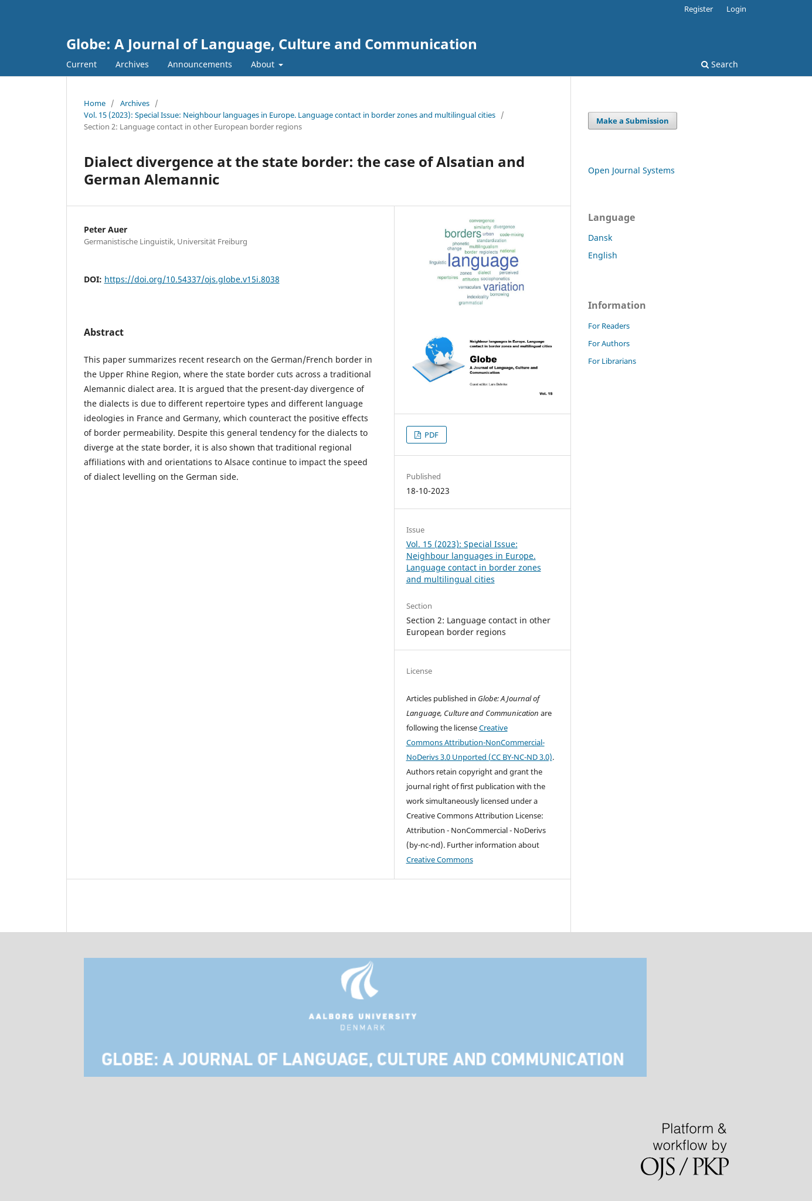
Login (736, 9)
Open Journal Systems (631, 170)
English (602, 255)
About (264, 64)
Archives (132, 64)
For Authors (609, 343)
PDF (431, 434)
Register (698, 9)
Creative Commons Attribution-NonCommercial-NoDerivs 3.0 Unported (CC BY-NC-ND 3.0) (479, 742)
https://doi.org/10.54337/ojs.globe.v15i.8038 (192, 279)
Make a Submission (632, 120)
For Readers (609, 325)
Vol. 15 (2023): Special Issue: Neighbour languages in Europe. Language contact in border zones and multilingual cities (289, 115)
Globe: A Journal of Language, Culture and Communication (271, 43)
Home (95, 103)
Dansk (600, 237)
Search (719, 64)
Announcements (200, 64)
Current (81, 64)
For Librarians (612, 361)
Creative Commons (439, 859)
